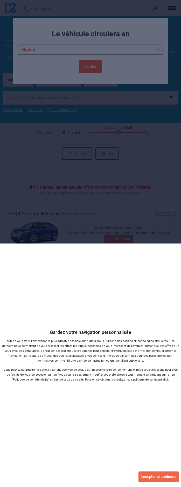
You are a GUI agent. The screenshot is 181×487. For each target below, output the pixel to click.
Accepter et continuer (159, 477)
